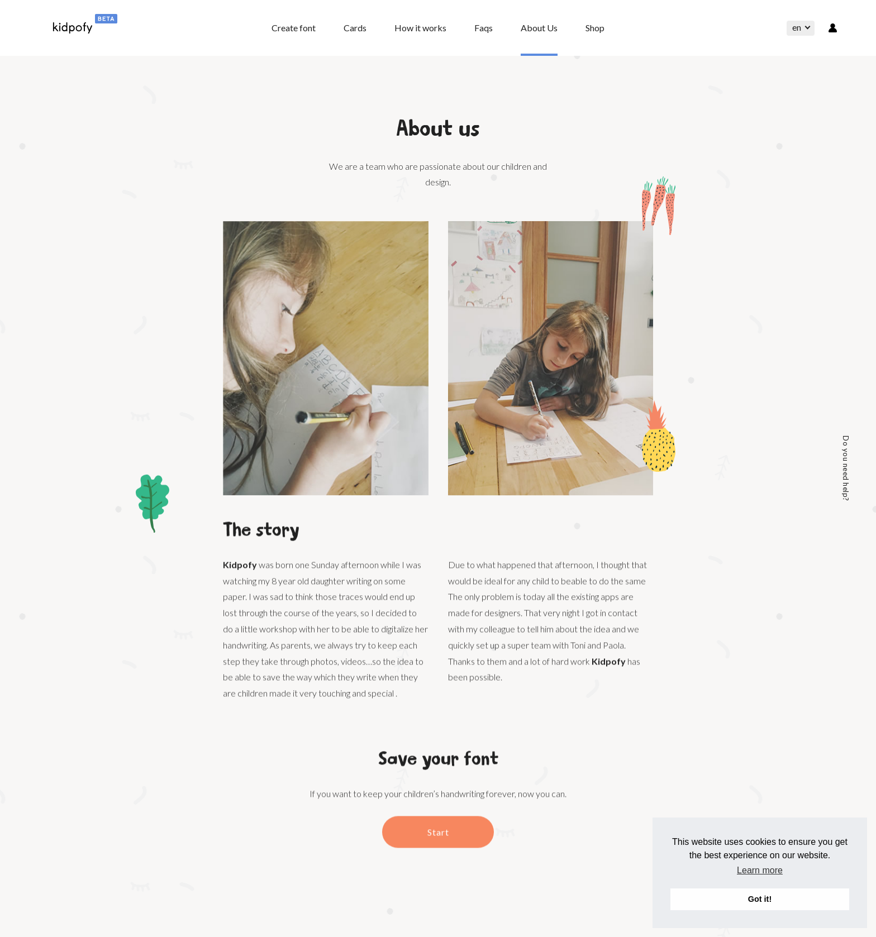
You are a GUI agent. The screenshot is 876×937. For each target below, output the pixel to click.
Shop (594, 27)
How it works (420, 27)
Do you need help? (845, 468)
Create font (294, 27)
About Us (539, 27)
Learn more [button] (760, 870)
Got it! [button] (760, 899)
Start (438, 843)
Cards (355, 27)
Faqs (483, 27)
